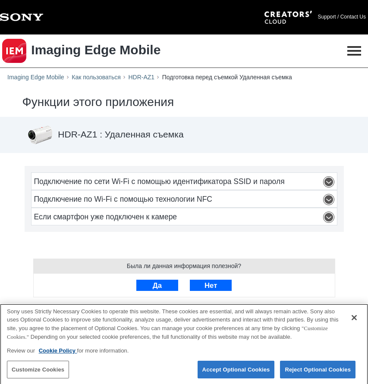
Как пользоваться (96, 77)
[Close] (354, 319)
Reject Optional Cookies (318, 371)
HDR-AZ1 (141, 77)
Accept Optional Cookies (236, 371)
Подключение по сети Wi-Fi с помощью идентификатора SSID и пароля (185, 181)
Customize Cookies (38, 371)
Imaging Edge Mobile (35, 77)
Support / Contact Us (342, 17)
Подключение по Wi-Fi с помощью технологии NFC (185, 199)
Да (157, 285)
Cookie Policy (58, 353)
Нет (210, 285)
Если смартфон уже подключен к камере (185, 217)
